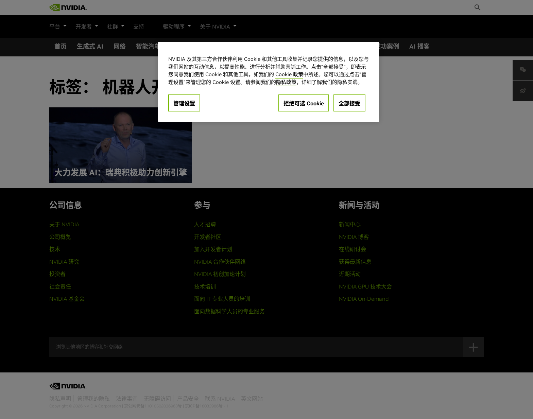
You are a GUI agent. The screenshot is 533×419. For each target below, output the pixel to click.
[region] (268, 82)
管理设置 (184, 103)
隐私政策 (286, 82)
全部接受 (349, 103)
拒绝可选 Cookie (303, 103)
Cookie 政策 (289, 74)
